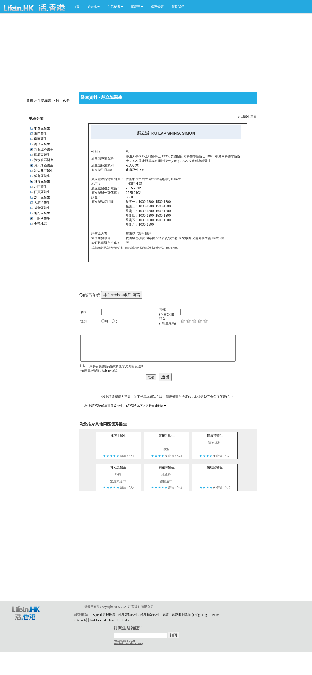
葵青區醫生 (42, 181)
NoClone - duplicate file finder (109, 620)
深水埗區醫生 (43, 160)
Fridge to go (200, 615)
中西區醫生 (42, 128)
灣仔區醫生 (42, 144)
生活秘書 (44, 101)
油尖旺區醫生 (43, 171)
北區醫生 (40, 186)
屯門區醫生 (42, 213)
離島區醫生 (42, 176)
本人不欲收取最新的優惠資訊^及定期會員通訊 (113, 366)
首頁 (76, 6)
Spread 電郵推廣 (104, 615)
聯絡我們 (178, 6)
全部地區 (40, 224)
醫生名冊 (63, 101)
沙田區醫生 (42, 197)
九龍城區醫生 (43, 149)
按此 (108, 371)
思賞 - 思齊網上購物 (177, 615)
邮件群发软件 (149, 615)
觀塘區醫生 (42, 155)
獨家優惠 (157, 6)
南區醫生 (40, 139)
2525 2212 (133, 188)
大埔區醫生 (42, 202)
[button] (93, 6)
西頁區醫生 (42, 192)
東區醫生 (40, 133)
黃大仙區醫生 (43, 165)
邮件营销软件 (127, 615)
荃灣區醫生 (42, 208)
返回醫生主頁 (247, 116)
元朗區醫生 (42, 218)
